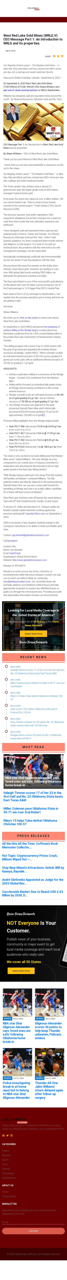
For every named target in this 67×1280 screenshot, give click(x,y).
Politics (5, 1150)
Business (6, 1155)
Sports (5, 1159)
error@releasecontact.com (16, 581)
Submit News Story (33, 634)
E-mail (5, 1222)
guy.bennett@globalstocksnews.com (30, 535)
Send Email (15, 553)
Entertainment (9, 1177)
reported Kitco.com (35, 513)
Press (5, 1164)
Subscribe (33, 1231)
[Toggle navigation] (33, 20)
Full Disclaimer (10, 540)
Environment (8, 1173)
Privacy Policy (9, 1196)
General (6, 1168)
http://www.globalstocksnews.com (29, 560)
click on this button (29, 317)
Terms (5, 1191)
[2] (43, 415)
